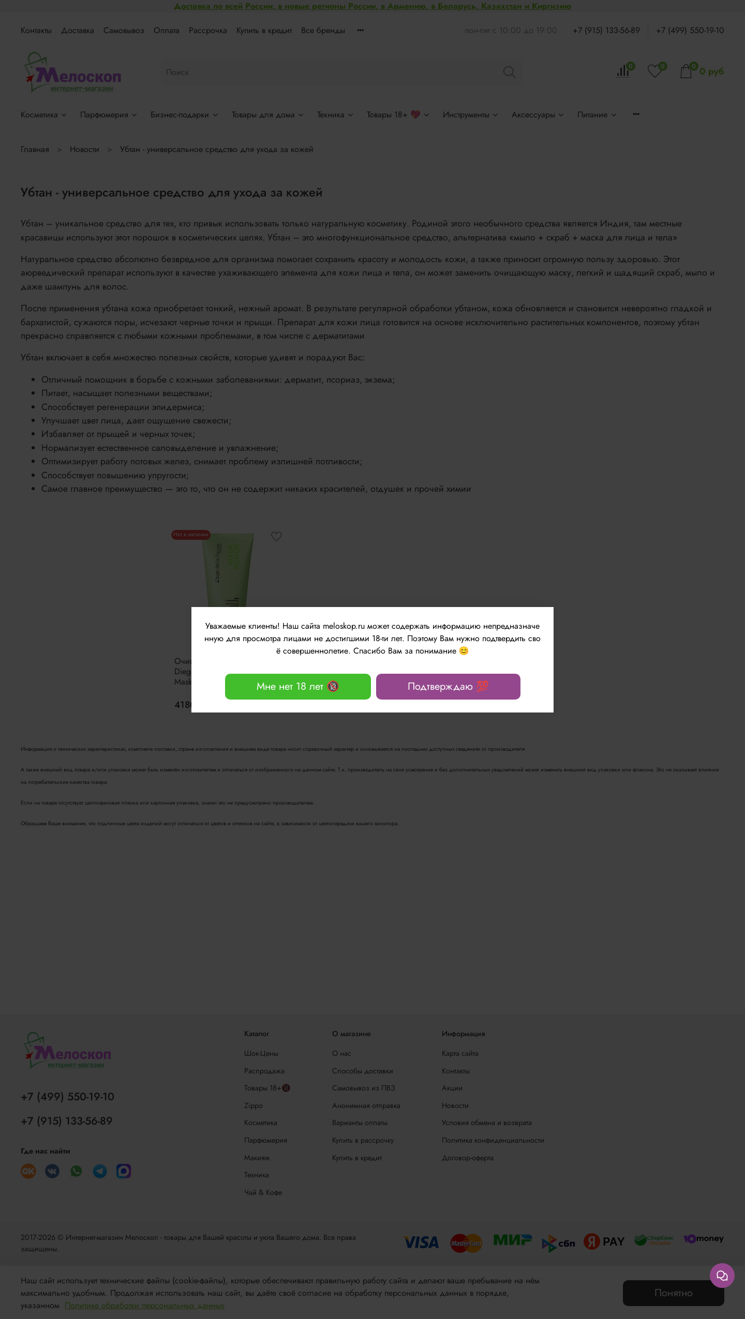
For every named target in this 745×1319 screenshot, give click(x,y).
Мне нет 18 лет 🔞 (298, 686)
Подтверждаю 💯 (448, 686)
